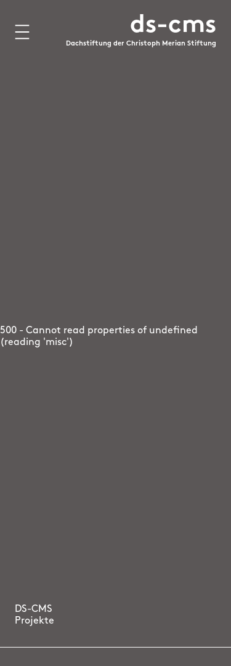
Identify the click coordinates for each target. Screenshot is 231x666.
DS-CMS (33, 609)
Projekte (34, 621)
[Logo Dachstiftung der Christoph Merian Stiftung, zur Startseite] (141, 39)
